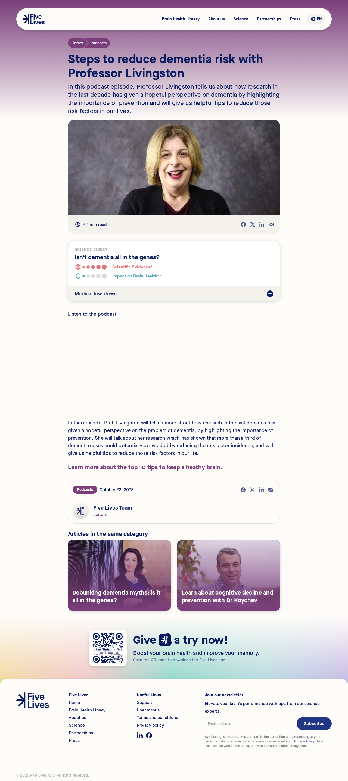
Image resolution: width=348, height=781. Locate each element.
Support (144, 702)
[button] (316, 19)
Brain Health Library (181, 19)
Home (74, 702)
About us (216, 19)
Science (241, 19)
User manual (149, 710)
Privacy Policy (304, 741)
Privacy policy (150, 725)
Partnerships (269, 19)
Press (295, 19)
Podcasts (85, 489)
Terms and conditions (157, 717)
